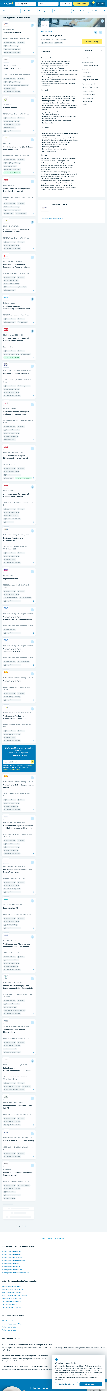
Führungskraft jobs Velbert (11, 1231)
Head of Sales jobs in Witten (11, 1256)
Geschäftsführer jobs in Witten (12, 1253)
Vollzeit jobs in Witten (9, 1294)
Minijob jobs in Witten (9, 1285)
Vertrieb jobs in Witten (9, 1269)
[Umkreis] (66, 4)
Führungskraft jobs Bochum (11, 1216)
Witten (50, 1203)
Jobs (43, 1203)
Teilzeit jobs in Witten (9, 1291)
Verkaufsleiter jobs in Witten (11, 1266)
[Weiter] (26, 1184)
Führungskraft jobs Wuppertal (12, 1234)
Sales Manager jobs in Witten (12, 1262)
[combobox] (25, 4)
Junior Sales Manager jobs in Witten (14, 1259)
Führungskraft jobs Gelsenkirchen (13, 1225)
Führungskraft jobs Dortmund (12, 1219)
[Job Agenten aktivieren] (32, 742)
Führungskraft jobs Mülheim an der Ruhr (15, 1237)
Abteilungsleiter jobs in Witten (12, 1250)
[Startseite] (8, 3)
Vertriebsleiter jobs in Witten (11, 1272)
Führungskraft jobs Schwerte (12, 1222)
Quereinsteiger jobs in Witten (12, 1288)
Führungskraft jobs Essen (10, 1228)
